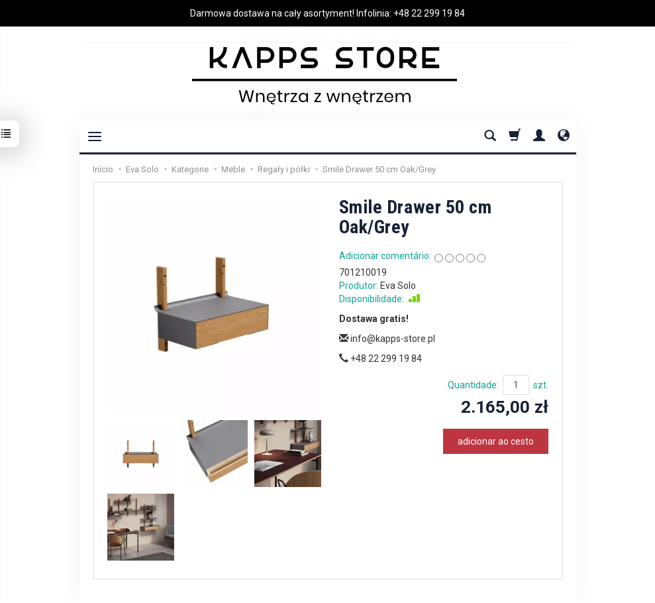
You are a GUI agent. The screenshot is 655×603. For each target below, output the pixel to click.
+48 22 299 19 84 (429, 13)
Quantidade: (473, 385)
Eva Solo (398, 285)
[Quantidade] (516, 385)
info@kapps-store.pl (387, 338)
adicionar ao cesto (496, 441)
